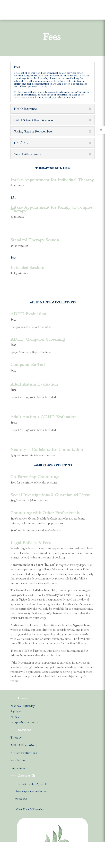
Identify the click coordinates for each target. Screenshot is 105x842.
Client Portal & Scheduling (30, 809)
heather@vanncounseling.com (32, 791)
